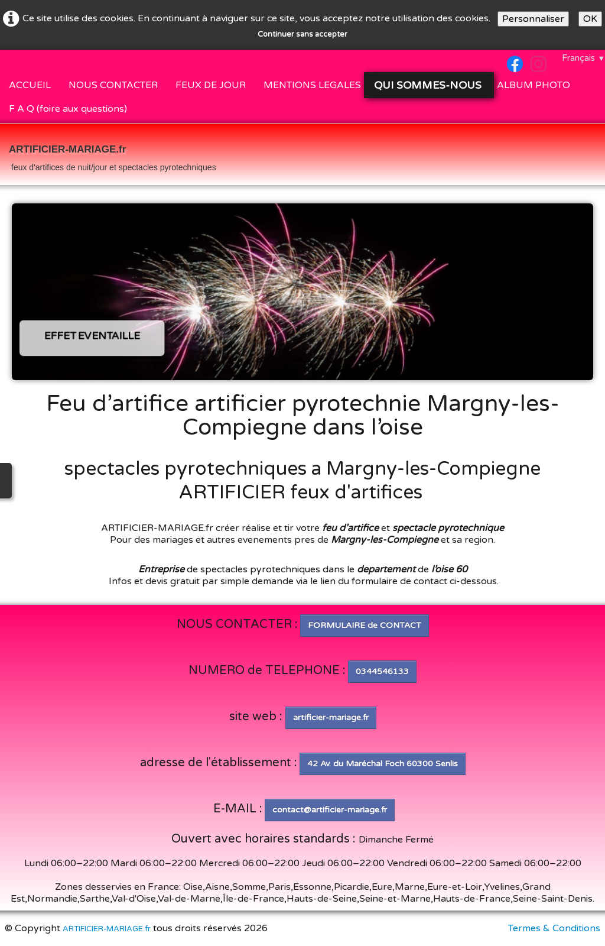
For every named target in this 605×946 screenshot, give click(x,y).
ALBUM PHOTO (533, 85)
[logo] (112, 155)
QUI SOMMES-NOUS (429, 85)
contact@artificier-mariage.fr (329, 810)
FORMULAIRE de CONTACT (364, 625)
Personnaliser (533, 19)
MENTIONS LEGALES (312, 85)
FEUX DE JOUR (210, 85)
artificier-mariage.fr (331, 717)
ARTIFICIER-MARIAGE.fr (107, 929)
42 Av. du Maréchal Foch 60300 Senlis (382, 764)
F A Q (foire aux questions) (68, 109)
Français (583, 58)
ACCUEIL (30, 85)
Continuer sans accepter (302, 34)
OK (590, 19)
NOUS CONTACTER (113, 85)
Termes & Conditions (554, 928)
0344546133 (382, 671)
